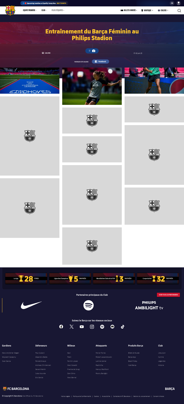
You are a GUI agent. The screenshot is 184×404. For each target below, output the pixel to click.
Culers (162, 11)
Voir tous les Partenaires (168, 293)
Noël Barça (132, 364)
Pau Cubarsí (39, 351)
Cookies (96, 395)
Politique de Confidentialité (82, 395)
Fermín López (72, 360)
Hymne (161, 356)
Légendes (161, 360)
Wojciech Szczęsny (9, 356)
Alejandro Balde (41, 356)
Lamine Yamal (101, 360)
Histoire (161, 364)
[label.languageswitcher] (172, 3)
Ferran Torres (101, 351)
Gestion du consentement (141, 395)
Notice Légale (65, 395)
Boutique (147, 11)
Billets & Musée (133, 351)
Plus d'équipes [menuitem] (57, 10)
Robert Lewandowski (104, 356)
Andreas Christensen (43, 364)
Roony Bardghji (101, 372)
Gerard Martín (40, 368)
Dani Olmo (71, 372)
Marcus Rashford (102, 368)
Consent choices (158, 395)
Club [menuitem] (43, 10)
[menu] (178, 3)
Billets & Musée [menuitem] (130, 10)
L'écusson (162, 351)
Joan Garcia (6, 360)
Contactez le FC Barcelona (121, 395)
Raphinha (99, 364)
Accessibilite (106, 395)
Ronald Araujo (40, 360)
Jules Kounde (40, 372)
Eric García (39, 376)
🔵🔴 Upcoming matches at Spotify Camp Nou (44, 3)
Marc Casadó (72, 364)
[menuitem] (179, 2)
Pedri (69, 356)
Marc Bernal (71, 376)
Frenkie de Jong (73, 368)
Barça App (132, 356)
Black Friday (132, 360)
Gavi (69, 351)
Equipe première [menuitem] (29, 10)
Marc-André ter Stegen (10, 351)
